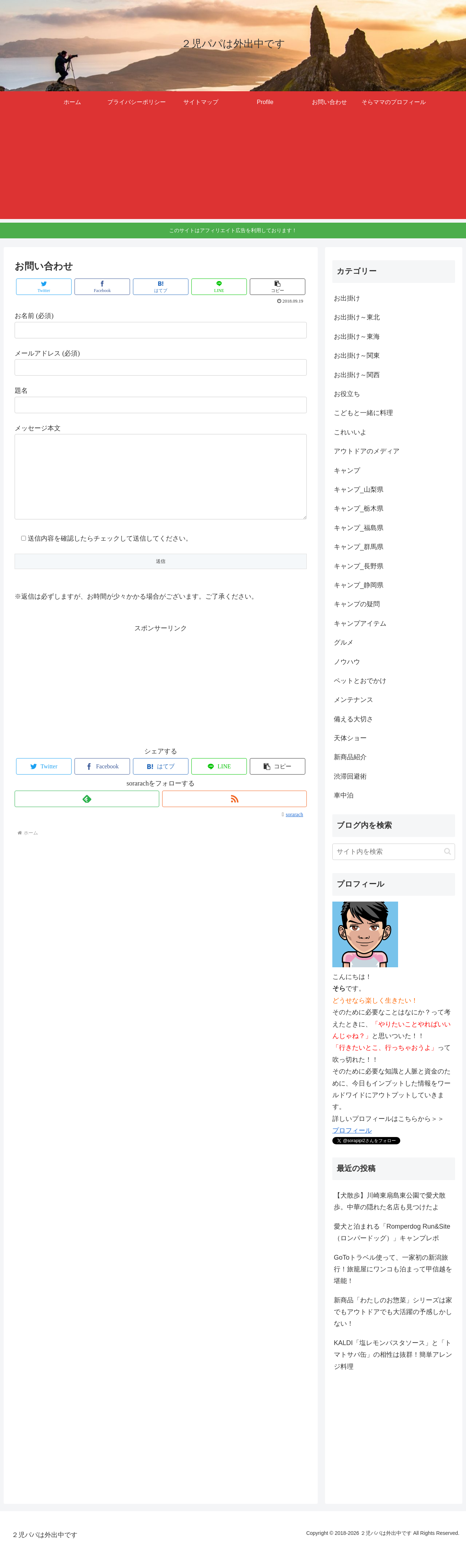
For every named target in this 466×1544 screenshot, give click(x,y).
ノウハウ (347, 661)
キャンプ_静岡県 (358, 585)
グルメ (344, 642)
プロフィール (352, 1130)
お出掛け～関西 (357, 375)
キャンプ (347, 470)
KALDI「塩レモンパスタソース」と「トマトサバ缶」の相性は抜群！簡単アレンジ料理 (393, 1354)
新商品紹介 (350, 757)
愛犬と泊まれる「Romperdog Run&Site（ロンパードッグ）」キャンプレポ (392, 1232)
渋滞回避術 (350, 776)
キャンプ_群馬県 (358, 546)
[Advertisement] (233, 168)
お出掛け (347, 298)
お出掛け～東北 (357, 317)
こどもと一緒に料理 (363, 412)
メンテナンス (353, 699)
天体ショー (350, 738)
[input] (393, 852)
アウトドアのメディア (367, 451)
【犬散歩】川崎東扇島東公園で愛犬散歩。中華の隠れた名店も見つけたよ (390, 1201)
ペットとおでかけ (360, 680)
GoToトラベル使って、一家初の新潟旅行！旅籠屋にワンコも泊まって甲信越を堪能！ (393, 1269)
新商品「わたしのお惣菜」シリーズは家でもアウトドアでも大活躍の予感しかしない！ (393, 1312)
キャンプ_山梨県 (358, 489)
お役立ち (347, 393)
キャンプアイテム (360, 623)
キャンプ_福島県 (358, 527)
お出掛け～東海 (357, 336)
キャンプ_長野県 (358, 566)
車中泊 (344, 795)
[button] (447, 851)
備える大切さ (353, 719)
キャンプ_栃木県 (358, 508)
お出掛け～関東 (357, 355)
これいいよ (350, 432)
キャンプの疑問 (357, 604)
